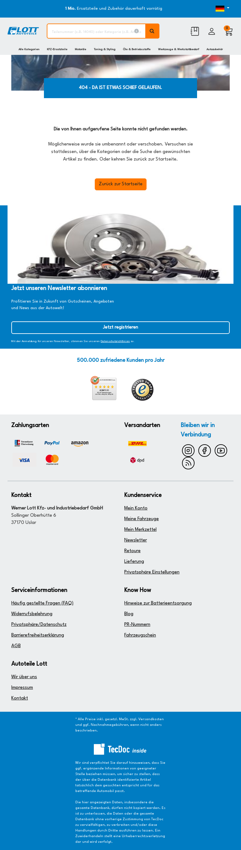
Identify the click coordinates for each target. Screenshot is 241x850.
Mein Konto (135, 508)
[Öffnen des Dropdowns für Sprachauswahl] (220, 8)
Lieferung (134, 561)
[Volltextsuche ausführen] (152, 31)
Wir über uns (24, 677)
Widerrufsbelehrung (31, 614)
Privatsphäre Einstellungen (151, 572)
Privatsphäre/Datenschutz (39, 624)
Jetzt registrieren (120, 327)
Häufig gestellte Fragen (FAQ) (42, 603)
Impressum (22, 687)
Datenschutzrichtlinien (115, 341)
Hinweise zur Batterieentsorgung (158, 603)
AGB (16, 646)
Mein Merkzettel (140, 529)
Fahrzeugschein (140, 635)
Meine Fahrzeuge (141, 519)
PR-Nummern (137, 624)
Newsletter (135, 540)
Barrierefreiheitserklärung (37, 635)
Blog (128, 614)
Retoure (132, 551)
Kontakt (19, 698)
